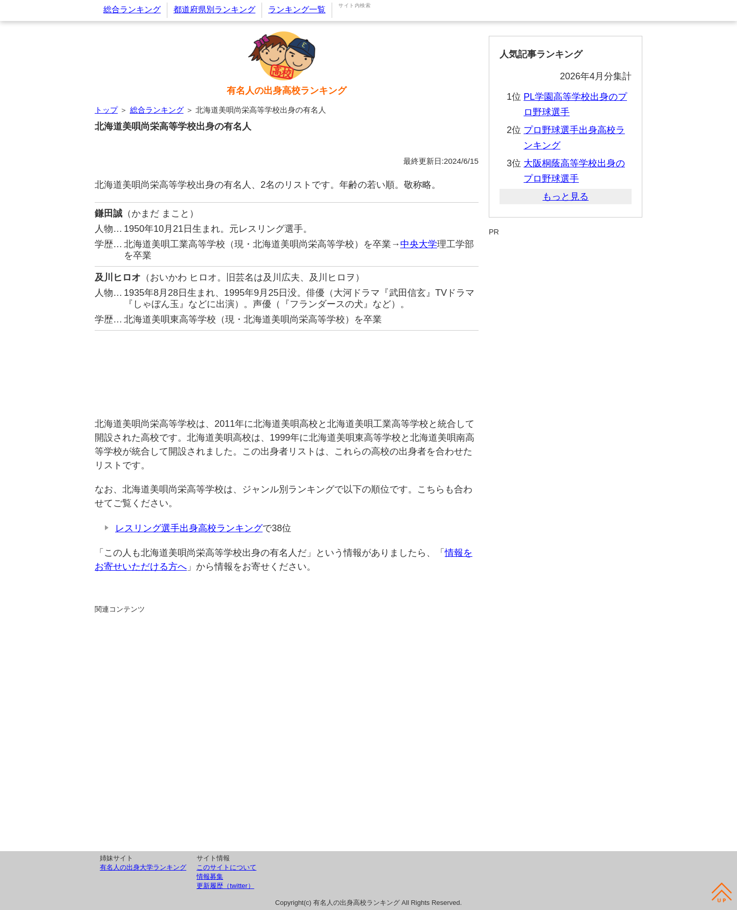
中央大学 (418, 244)
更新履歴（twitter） (225, 886)
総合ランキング (132, 9)
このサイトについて (226, 867)
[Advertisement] (287, 369)
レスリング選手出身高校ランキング (189, 528)
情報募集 (210, 876)
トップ (106, 109)
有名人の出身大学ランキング (143, 867)
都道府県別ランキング (214, 9)
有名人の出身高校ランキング (286, 90)
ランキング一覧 (297, 9)
